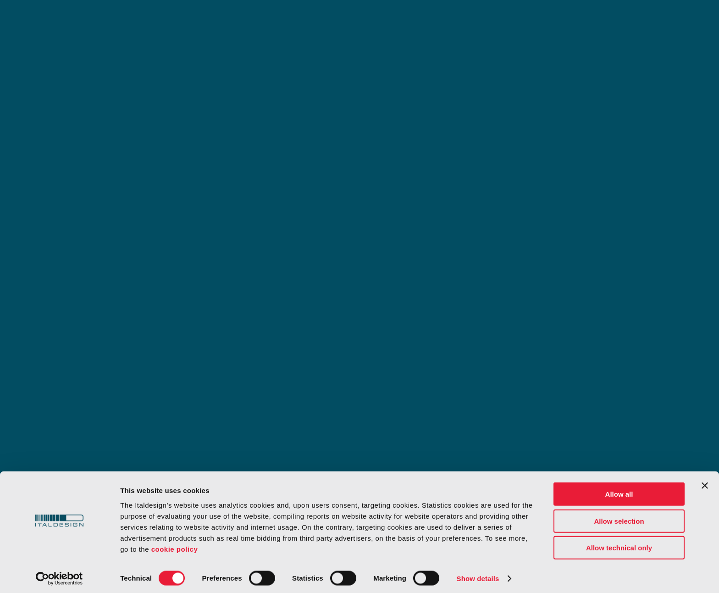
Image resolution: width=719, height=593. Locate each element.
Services (204, 20)
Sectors (264, 20)
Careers (506, 20)
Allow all (619, 490)
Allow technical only (619, 544)
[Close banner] (705, 482)
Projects (325, 20)
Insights (386, 20)
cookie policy (174, 545)
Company (446, 20)
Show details (478, 575)
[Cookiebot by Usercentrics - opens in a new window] (59, 575)
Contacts (586, 20)
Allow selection (619, 517)
